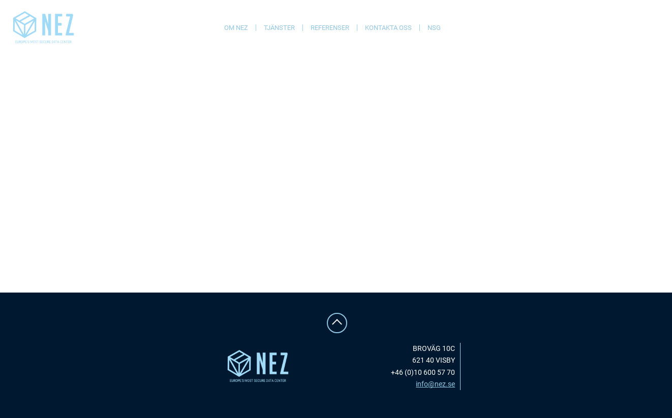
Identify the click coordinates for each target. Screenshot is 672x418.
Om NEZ (236, 27)
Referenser (330, 27)
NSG (434, 27)
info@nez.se (435, 384)
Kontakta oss (388, 27)
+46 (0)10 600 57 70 (423, 372)
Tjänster (279, 27)
